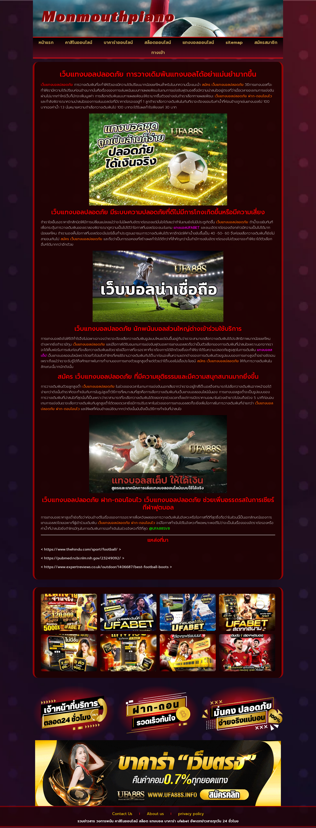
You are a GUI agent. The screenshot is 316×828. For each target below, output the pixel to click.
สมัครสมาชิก (265, 42)
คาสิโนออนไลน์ (78, 42)
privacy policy (194, 814)
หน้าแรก (46, 42)
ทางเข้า (158, 52)
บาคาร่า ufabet (176, 821)
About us (155, 814)
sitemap (234, 42)
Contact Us (118, 814)
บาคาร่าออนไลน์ (118, 42)
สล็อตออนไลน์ (157, 42)
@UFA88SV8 (159, 528)
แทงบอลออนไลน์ (198, 42)
